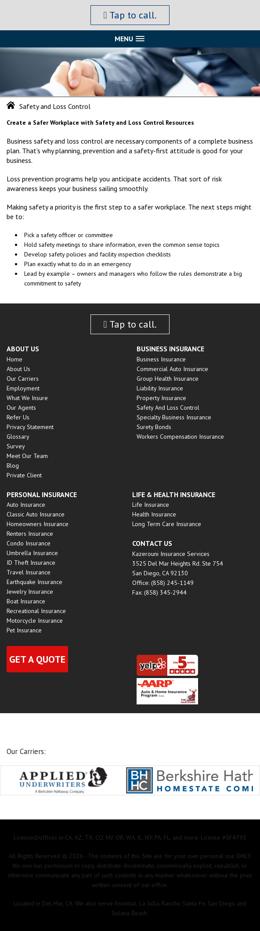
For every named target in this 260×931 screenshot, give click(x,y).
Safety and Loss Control (168, 407)
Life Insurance (150, 505)
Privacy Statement (30, 427)
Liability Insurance (160, 388)
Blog (13, 465)
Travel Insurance (29, 572)
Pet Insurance (24, 630)
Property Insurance (161, 398)
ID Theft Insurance (31, 563)
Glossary (18, 436)
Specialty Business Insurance (174, 417)
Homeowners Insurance (38, 524)
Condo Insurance (29, 543)
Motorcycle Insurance (35, 620)
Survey (16, 446)
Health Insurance (154, 514)
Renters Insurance (30, 534)
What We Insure (27, 398)
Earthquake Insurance (34, 582)
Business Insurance (161, 359)
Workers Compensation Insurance (180, 436)
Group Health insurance (168, 379)
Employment (23, 388)
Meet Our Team (27, 456)
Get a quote (37, 659)
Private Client (24, 475)
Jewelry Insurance (30, 591)
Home (14, 359)
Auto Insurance (26, 505)
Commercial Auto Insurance (172, 369)
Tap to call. (129, 15)
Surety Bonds (154, 427)
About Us (18, 369)
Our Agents (21, 407)
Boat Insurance (26, 601)
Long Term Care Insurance (166, 524)
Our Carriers (23, 379)
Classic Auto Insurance (36, 514)
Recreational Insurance (36, 611)
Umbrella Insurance (32, 553)
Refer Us (18, 417)
